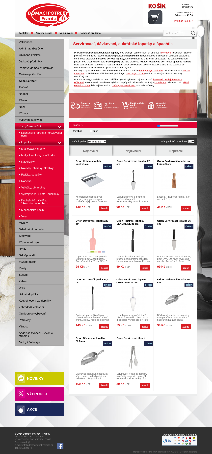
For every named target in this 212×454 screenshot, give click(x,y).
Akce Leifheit (27, 81)
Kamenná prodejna (90, 33)
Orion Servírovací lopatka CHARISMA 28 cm (131, 281)
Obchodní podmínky (174, 434)
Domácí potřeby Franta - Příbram (48, 15)
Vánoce (23, 326)
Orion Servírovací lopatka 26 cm (174, 222)
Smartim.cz (192, 452)
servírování (167, 52)
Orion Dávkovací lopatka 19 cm (173, 281)
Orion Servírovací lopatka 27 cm (133, 162)
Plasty (22, 268)
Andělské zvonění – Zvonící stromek (36, 334)
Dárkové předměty (30, 61)
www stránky (158, 452)
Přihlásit (185, 4)
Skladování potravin (31, 229)
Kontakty (23, 33)
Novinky (35, 378)
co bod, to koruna (164, 105)
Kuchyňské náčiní (30, 126)
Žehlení (23, 281)
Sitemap (192, 434)
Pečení (23, 87)
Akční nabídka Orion (31, 48)
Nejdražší (176, 151)
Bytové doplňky (28, 294)
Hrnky (22, 248)
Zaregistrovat (187, 7)
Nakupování (66, 33)
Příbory (23, 113)
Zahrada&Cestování (31, 307)
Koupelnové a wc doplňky (35, 300)
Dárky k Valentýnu (30, 342)
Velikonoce (25, 42)
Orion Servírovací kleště (130, 338)
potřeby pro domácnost (123, 85)
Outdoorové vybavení (32, 313)
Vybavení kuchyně (30, 119)
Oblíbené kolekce (30, 55)
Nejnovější (90, 151)
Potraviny (25, 320)
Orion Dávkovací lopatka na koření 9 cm (173, 162)
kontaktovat (160, 82)
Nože (22, 106)
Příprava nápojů (29, 242)
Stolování (25, 235)
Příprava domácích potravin (36, 68)
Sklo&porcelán (28, 255)
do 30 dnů (138, 105)
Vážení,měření (28, 261)
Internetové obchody (142, 452)
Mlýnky (23, 223)
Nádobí (23, 93)
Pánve (23, 100)
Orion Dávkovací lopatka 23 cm (92, 222)
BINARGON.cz (171, 452)
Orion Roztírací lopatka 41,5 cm (92, 281)
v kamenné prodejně (112, 105)
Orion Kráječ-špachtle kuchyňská (89, 162)
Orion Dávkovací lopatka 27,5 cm (90, 339)
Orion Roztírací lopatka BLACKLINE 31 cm (130, 222)
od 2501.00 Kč (87, 105)
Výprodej (37, 394)
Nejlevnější (133, 151)
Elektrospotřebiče (30, 74)
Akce (32, 409)
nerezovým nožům (135, 73)
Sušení (23, 274)
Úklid (22, 287)
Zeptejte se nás (44, 33)
